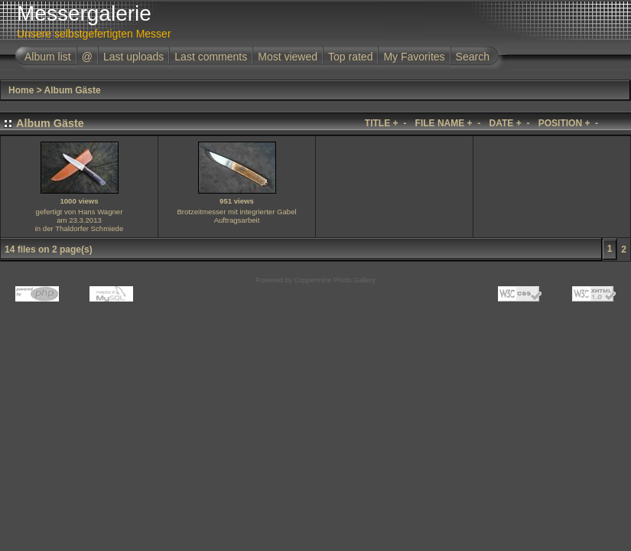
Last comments (210, 57)
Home (21, 90)
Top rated (350, 57)
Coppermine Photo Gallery (334, 280)
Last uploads (133, 57)
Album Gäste (72, 90)
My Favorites (413, 57)
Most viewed (287, 57)
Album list (47, 57)
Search (473, 57)
